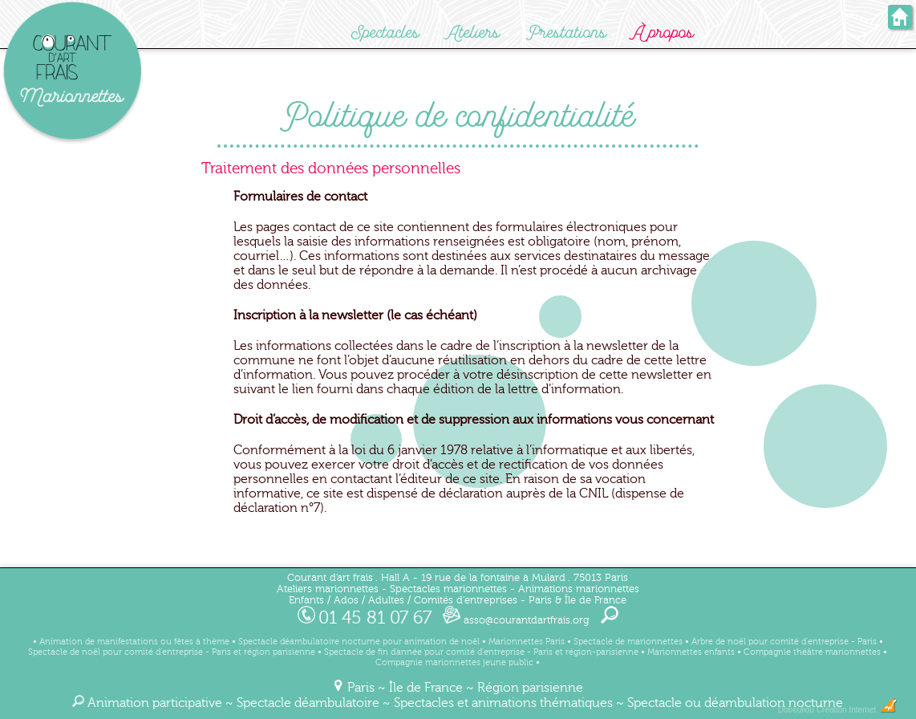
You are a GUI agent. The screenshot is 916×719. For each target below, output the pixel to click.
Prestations (566, 32)
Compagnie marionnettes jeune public (454, 662)
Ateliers (473, 32)
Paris (361, 687)
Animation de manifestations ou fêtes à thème (134, 641)
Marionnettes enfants (691, 652)
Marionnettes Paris (526, 641)
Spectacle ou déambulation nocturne (735, 703)
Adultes (386, 600)
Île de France (426, 687)
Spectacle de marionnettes (628, 641)
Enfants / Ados (324, 600)
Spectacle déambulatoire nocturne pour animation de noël (359, 641)
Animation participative (154, 703)
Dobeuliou (796, 709)
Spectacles (385, 32)
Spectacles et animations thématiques (503, 703)
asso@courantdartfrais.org (516, 620)
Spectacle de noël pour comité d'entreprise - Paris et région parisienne (171, 652)
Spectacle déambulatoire (308, 703)
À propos (664, 32)
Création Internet (857, 709)
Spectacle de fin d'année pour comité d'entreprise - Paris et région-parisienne (481, 652)
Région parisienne (530, 687)
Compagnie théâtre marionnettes (812, 652)
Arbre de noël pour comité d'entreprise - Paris (784, 641)
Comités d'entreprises (465, 600)
